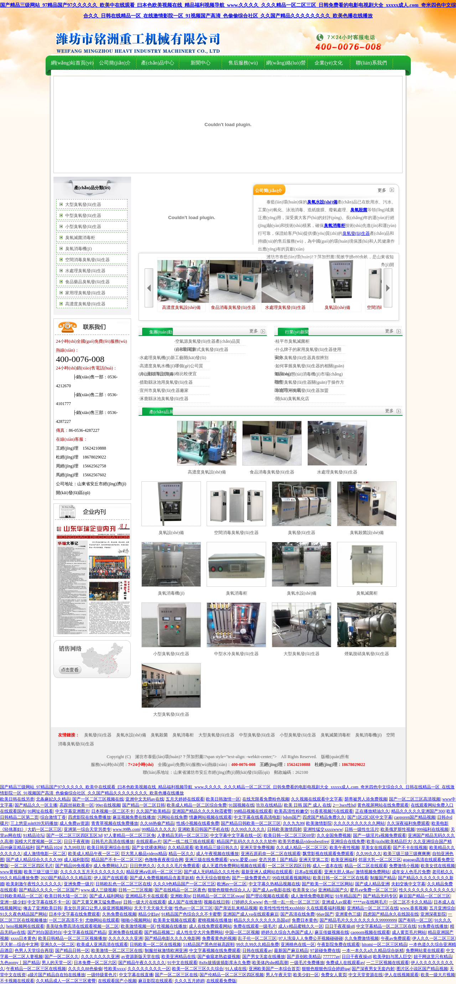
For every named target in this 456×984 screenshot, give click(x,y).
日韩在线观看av (257, 950)
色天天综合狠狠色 (213, 877)
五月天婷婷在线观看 (185, 799)
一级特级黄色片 (102, 974)
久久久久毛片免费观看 (178, 865)
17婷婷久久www (247, 902)
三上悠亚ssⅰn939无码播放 (33, 823)
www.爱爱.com (242, 859)
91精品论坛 (34, 835)
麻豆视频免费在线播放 (134, 817)
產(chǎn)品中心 (158, 63)
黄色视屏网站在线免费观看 (383, 805)
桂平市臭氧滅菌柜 (292, 341)
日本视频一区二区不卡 (112, 811)
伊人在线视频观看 (401, 974)
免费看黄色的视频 (219, 938)
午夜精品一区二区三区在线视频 (36, 968)
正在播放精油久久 (372, 811)
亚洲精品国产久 (333, 889)
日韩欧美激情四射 (284, 829)
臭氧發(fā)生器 (356, 233)
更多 (382, 190)
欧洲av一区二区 (232, 883)
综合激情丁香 (53, 817)
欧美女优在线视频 (438, 865)
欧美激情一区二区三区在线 (116, 950)
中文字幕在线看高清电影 (257, 817)
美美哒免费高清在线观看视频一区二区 (82, 926)
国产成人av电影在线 (272, 889)
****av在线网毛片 (370, 902)
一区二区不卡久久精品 (410, 902)
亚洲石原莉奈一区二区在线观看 (271, 853)
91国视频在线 (241, 805)
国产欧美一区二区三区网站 (327, 883)
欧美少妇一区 (306, 974)
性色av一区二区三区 (194, 908)
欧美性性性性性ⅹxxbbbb (282, 908)
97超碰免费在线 (325, 950)
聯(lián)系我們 (371, 63)
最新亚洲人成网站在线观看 (266, 871)
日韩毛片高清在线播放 (112, 841)
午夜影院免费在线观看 (338, 944)
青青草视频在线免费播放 (114, 823)
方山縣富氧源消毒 (157, 374)
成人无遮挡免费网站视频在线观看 (234, 865)
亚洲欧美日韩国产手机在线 (203, 829)
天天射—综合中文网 (19, 944)
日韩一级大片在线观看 (144, 902)
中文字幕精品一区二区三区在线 (386, 926)
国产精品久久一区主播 (36, 805)
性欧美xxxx (114, 968)
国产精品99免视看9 (73, 865)
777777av (331, 956)
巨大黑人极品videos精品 (143, 853)
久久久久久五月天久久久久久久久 (92, 871)
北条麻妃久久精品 (53, 799)
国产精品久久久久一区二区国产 (49, 889)
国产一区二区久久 (62, 956)
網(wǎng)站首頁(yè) (72, 63)
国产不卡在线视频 (410, 847)
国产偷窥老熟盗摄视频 (218, 956)
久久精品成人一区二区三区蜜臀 (66, 980)
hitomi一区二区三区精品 (384, 944)
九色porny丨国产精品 (20, 962)
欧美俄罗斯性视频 (397, 829)
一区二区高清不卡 (66, 920)
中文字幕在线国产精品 (84, 932)
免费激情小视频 (404, 865)
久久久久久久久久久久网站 (359, 823)
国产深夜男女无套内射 (373, 968)
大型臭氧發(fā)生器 (83, 204)
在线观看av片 (148, 841)
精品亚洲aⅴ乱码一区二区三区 (154, 871)
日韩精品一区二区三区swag (218, 896)
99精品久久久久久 (159, 829)
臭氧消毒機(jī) (78, 248)
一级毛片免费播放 (307, 962)
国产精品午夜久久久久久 (141, 962)
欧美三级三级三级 (41, 871)
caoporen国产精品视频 (414, 817)
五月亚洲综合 (442, 908)
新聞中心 (201, 63)
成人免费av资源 (74, 823)
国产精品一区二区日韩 (143, 805)
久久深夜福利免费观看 (408, 823)
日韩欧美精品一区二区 (21, 896)
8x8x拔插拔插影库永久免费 (224, 962)
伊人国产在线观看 (111, 877)
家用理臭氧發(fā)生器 (85, 292)
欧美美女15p (304, 889)
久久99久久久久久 (248, 829)
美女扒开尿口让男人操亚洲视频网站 (98, 908)
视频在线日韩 (216, 902)
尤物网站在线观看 (102, 920)
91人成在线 (236, 968)
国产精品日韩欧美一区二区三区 (251, 823)
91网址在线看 (40, 811)
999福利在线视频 (432, 829)
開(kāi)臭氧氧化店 (292, 398)
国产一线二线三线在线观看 (188, 841)
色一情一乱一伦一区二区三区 (292, 902)
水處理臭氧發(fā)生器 (85, 270)
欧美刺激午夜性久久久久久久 (34, 883)
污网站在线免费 (172, 817)
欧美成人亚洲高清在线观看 (102, 944)
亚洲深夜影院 (433, 914)
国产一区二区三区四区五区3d (74, 835)
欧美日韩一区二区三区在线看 (340, 877)
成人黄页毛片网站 (409, 932)
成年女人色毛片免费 (411, 871)
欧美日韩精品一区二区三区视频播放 (72, 938)
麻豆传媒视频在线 (332, 932)
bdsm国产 (292, 817)
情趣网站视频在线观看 (210, 817)
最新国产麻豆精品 (291, 950)
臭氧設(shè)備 (338, 285)
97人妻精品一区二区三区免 (129, 835)
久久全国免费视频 (334, 835)
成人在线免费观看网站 (210, 926)
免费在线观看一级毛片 (254, 926)
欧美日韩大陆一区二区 (66, 896)
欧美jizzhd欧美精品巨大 (389, 841)
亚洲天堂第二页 (314, 859)
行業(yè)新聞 (297, 332)
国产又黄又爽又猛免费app (96, 902)
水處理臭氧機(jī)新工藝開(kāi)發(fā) (173, 357)
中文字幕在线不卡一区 (48, 902)
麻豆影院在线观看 (155, 980)
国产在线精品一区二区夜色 (180, 889)
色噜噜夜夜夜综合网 (164, 859)
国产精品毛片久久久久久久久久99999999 (358, 920)
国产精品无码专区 (380, 896)
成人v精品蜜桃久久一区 (300, 926)
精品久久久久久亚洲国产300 (418, 811)
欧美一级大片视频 (438, 974)
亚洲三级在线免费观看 (206, 859)
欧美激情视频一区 (138, 926)
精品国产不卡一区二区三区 (116, 859)
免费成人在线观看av (345, 962)
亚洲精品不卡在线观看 (146, 896)
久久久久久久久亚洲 (100, 956)
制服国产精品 (383, 877)
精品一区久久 (181, 853)
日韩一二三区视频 (135, 889)
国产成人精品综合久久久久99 (34, 859)
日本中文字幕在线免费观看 (74, 914)
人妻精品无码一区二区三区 (182, 835)
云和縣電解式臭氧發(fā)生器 (201, 349)
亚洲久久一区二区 (57, 944)
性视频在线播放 (172, 926)
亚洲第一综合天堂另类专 (87, 829)
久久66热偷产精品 (157, 823)
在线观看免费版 (221, 980)
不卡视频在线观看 (17, 980)
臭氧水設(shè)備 (302, 593)
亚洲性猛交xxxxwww (322, 829)
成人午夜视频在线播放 (217, 853)
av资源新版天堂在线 (140, 956)
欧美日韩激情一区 (223, 799)
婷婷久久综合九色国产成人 (286, 932)
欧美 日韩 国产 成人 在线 (307, 805)
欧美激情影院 (319, 823)
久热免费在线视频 (119, 914)
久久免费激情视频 (361, 938)
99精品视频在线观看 (253, 811)
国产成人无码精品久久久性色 (211, 871)
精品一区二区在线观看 (365, 865)
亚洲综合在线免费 (348, 841)
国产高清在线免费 (297, 914)
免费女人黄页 (334, 974)
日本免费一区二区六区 (95, 962)
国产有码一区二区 (415, 920)
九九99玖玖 (74, 847)
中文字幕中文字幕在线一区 (235, 835)
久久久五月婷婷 (189, 980)
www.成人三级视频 (98, 889)
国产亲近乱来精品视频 (235, 908)
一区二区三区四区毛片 (31, 865)
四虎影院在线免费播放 (89, 817)
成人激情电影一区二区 (44, 853)
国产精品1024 (49, 847)
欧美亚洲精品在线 (178, 956)
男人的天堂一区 (57, 962)
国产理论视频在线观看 (267, 896)
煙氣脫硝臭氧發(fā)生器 (366, 653)
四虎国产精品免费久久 (323, 817)
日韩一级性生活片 (361, 829)
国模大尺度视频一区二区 (38, 841)
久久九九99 (293, 823)
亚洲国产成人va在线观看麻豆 (250, 914)
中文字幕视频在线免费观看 (214, 950)
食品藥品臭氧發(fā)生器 (87, 281)
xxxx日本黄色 (23, 938)
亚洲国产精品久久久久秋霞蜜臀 (202, 811)
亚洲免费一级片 (79, 883)
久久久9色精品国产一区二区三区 (184, 883)
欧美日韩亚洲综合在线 (108, 847)
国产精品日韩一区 (72, 950)
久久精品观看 (180, 847)
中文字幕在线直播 (136, 974)
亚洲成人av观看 (336, 902)
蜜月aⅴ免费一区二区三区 (373, 889)
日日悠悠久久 (142, 865)
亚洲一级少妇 (13, 902)
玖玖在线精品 (269, 805)
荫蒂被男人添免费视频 (365, 799)
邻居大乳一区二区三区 (379, 859)
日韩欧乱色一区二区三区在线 (123, 883)
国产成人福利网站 (106, 896)
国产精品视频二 (159, 932)
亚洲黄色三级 (348, 914)
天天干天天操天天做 (153, 908)
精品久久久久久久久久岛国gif (262, 920)
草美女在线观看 (376, 847)
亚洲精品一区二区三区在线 (372, 908)
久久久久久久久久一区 (149, 968)
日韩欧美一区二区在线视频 (155, 944)
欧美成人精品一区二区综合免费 (197, 805)
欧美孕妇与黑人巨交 (392, 956)
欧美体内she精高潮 (270, 962)
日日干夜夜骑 (76, 841)
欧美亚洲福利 (344, 859)
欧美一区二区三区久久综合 (197, 968)
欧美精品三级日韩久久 (216, 847)
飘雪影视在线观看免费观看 (328, 853)
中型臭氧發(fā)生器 (83, 215)
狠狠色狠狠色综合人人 (229, 889)
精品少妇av (148, 914)
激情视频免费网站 (373, 871)
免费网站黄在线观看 (425, 950)
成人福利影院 (76, 859)
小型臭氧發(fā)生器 (83, 226)
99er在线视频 (107, 805)
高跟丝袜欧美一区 (76, 805)
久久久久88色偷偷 (85, 968)
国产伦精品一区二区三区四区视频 (232, 974)
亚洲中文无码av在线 (144, 799)
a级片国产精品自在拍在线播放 (56, 974)
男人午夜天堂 (278, 974)
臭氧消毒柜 (236, 593)
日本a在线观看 (308, 871)
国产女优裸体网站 (149, 847)
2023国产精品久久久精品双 (66, 877)
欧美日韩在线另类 (17, 799)
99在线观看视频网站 (291, 877)
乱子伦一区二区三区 (257, 938)
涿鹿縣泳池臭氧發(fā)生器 (164, 398)
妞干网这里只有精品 (433, 956)
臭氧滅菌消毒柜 (80, 237)
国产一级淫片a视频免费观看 (379, 835)
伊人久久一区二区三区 (433, 938)
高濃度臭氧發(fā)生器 (85, 303)
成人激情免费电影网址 (312, 896)
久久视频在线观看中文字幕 (316, 799)
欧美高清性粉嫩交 (291, 811)
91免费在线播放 (433, 926)
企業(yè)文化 (329, 63)
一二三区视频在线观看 (387, 962)
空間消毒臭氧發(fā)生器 (87, 259)
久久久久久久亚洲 (125, 938)
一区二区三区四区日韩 (289, 865)
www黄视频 (11, 871)
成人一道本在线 (327, 865)
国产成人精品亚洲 (372, 883)
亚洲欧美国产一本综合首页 (274, 968)
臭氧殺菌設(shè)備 (367, 532)
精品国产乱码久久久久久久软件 (246, 841)
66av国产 (325, 914)
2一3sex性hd (344, 805)
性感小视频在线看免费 (197, 823)
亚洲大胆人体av (339, 871)
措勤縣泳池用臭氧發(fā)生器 (166, 382)
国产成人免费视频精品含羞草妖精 (162, 877)
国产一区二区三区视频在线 (98, 799)
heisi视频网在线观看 (25, 926)
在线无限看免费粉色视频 (265, 799)
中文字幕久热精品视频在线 (274, 883)
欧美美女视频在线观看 (174, 920)
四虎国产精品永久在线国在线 (391, 914)
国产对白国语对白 (44, 932)
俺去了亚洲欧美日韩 (42, 908)
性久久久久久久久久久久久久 (427, 889)
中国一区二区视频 (242, 932)
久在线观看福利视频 (325, 908)
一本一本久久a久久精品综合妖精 (373, 950)
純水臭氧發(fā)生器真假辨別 (301, 357)
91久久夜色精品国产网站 (23, 914)
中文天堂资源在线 (365, 974)
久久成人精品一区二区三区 (301, 847)
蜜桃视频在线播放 (215, 920)
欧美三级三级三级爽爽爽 (406, 853)
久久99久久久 (369, 853)
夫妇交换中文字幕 (408, 883)
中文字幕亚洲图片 (72, 811)
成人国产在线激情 (185, 902)
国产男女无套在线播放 (263, 956)
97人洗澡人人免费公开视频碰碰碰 (311, 938)
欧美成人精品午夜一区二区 (93, 853)
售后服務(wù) (243, 63)
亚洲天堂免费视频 (257, 847)
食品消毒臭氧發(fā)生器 (233, 285)
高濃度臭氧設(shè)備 (181, 285)
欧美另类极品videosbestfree (303, 841)
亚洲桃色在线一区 (298, 944)
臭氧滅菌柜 (367, 593)
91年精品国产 (348, 896)
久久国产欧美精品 (153, 811)
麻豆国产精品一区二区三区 (424, 896)
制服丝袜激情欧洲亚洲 (166, 950)
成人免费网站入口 (110, 865)
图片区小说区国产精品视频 (422, 968)
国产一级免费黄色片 (251, 877)
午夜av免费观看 (395, 938)
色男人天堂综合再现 (34, 950)
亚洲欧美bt (180, 896)
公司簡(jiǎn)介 (114, 63)
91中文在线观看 (182, 962)
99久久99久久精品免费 (257, 944)
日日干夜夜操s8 (339, 926)
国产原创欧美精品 (304, 956)
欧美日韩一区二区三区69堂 (289, 835)
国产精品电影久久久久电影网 (172, 938)
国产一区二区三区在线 (176, 974)
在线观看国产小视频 (117, 980)
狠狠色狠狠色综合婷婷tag (326, 968)
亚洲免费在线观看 (125, 932)
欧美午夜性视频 (344, 847)
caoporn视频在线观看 (370, 932)
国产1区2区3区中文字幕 (369, 817)
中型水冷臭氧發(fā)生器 (236, 653)
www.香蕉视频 (413, 908)
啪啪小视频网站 (136, 920)
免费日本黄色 (304, 920)
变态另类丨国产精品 (278, 859)
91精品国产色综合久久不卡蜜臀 (191, 914)
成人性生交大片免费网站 (199, 932)
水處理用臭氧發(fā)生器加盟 (301, 390)
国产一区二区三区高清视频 (414, 799)
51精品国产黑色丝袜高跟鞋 (208, 944)
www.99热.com (126, 829)
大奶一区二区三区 (44, 829)
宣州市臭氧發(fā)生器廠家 (164, 390)
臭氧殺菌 (159, 734)
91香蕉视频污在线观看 (331, 811)
